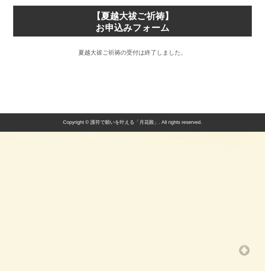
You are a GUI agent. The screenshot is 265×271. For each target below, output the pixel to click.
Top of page (244, 250)
